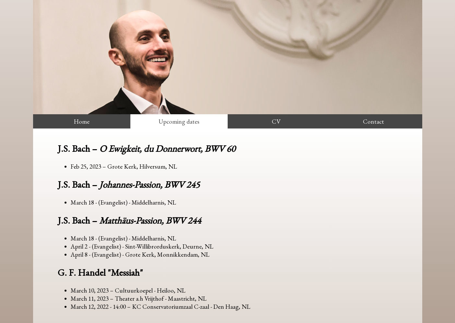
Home (82, 121)
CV (276, 121)
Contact (373, 121)
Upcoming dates (179, 121)
